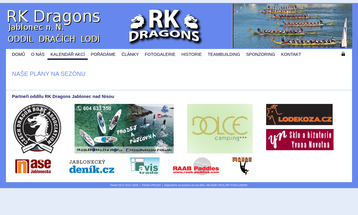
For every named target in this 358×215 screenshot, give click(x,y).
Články (130, 54)
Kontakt (291, 54)
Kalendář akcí (67, 54)
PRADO (156, 185)
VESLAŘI (223, 185)
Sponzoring (260, 54)
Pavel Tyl (115, 185)
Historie (191, 54)
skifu (202, 185)
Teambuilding (224, 54)
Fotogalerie (160, 54)
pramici (186, 185)
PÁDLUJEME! (239, 185)
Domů (18, 54)
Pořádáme (103, 54)
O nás (37, 54)
